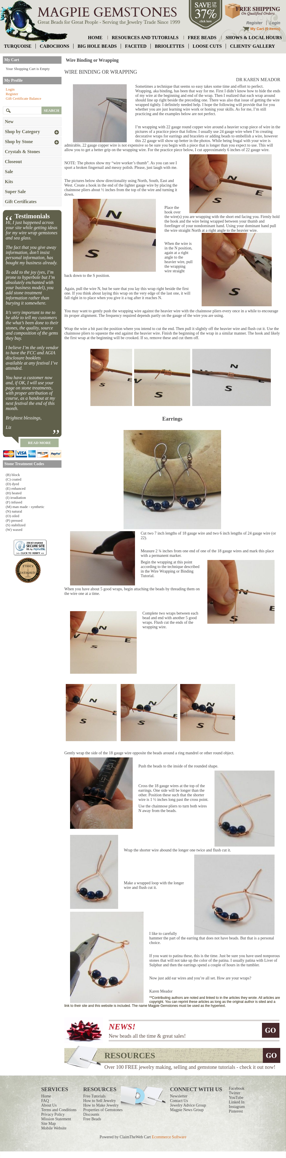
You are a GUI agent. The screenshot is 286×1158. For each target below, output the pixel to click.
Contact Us (179, 1101)
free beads (202, 37)
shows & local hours (254, 37)
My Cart (257, 29)
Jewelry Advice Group (188, 1105)
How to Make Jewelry (101, 1105)
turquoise (17, 46)
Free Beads (92, 1119)
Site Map (48, 1123)
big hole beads (97, 46)
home (95, 37)
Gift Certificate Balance (23, 98)
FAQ (45, 1101)
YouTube (236, 1097)
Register (254, 23)
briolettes (169, 46)
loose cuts (207, 46)
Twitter (234, 1093)
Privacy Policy (53, 1114)
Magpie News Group (187, 1110)
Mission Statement (56, 1119)
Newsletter (179, 1096)
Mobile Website (53, 1128)
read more (39, 443)
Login (274, 23)
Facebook (236, 1088)
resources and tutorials (145, 37)
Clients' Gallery (252, 46)
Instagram (237, 1107)
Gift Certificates (21, 201)
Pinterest (236, 1111)
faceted (135, 46)
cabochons (54, 46)
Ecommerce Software (169, 1137)
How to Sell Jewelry (99, 1101)
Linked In (237, 1102)
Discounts (91, 1114)
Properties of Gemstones (103, 1110)
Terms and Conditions (58, 1110)
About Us (49, 1105)
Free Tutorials (94, 1096)
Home (46, 1096)
